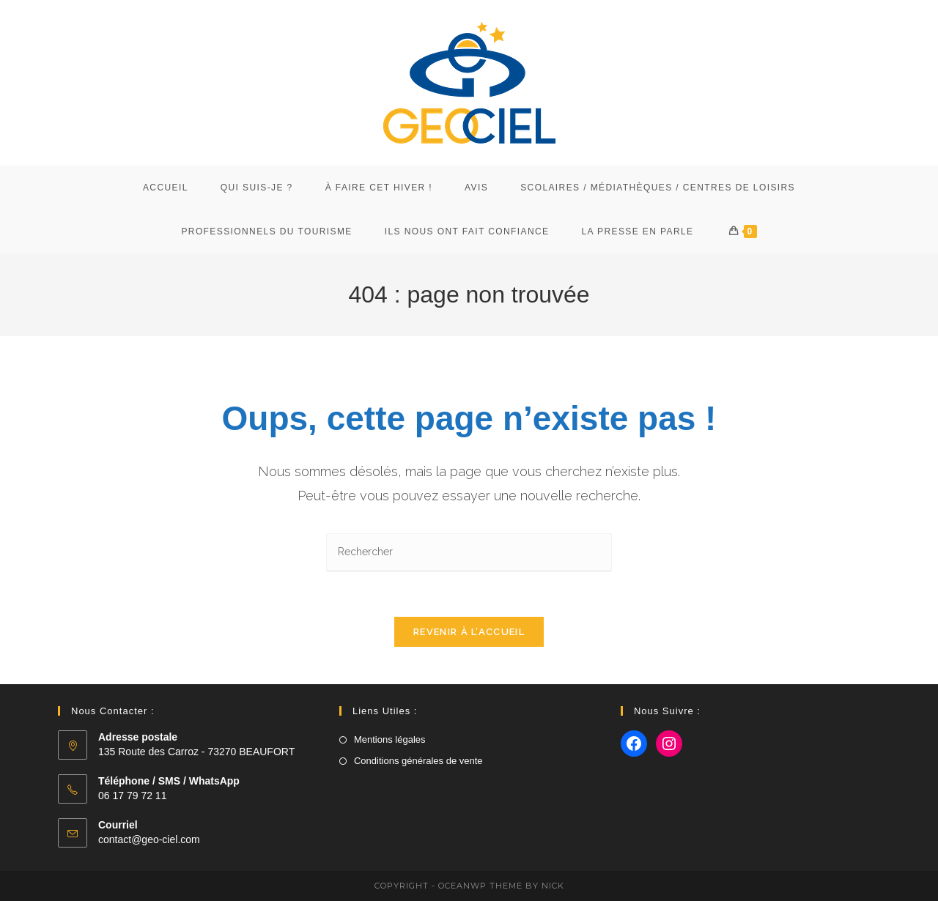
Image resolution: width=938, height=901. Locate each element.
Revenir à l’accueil (469, 631)
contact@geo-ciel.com (149, 839)
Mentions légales (390, 739)
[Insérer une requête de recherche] (469, 552)
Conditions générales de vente (418, 760)
